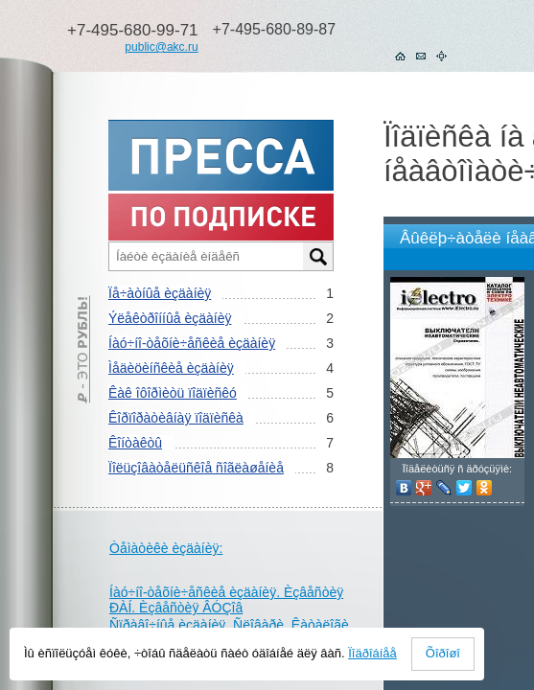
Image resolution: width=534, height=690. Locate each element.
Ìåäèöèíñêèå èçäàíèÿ (171, 368)
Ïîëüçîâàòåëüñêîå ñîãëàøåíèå (196, 467)
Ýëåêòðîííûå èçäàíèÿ (169, 318)
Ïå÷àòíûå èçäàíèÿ (159, 293)
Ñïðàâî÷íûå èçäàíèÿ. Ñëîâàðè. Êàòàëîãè (229, 624)
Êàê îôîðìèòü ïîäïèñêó (172, 393)
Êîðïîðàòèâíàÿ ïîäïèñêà (176, 418)
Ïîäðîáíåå (372, 653)
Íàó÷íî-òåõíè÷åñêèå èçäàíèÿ (191, 343)
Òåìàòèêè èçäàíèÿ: (165, 548)
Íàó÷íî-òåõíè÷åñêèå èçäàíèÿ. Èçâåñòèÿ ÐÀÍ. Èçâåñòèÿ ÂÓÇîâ (226, 600)
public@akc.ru (161, 47)
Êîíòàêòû (135, 442)
